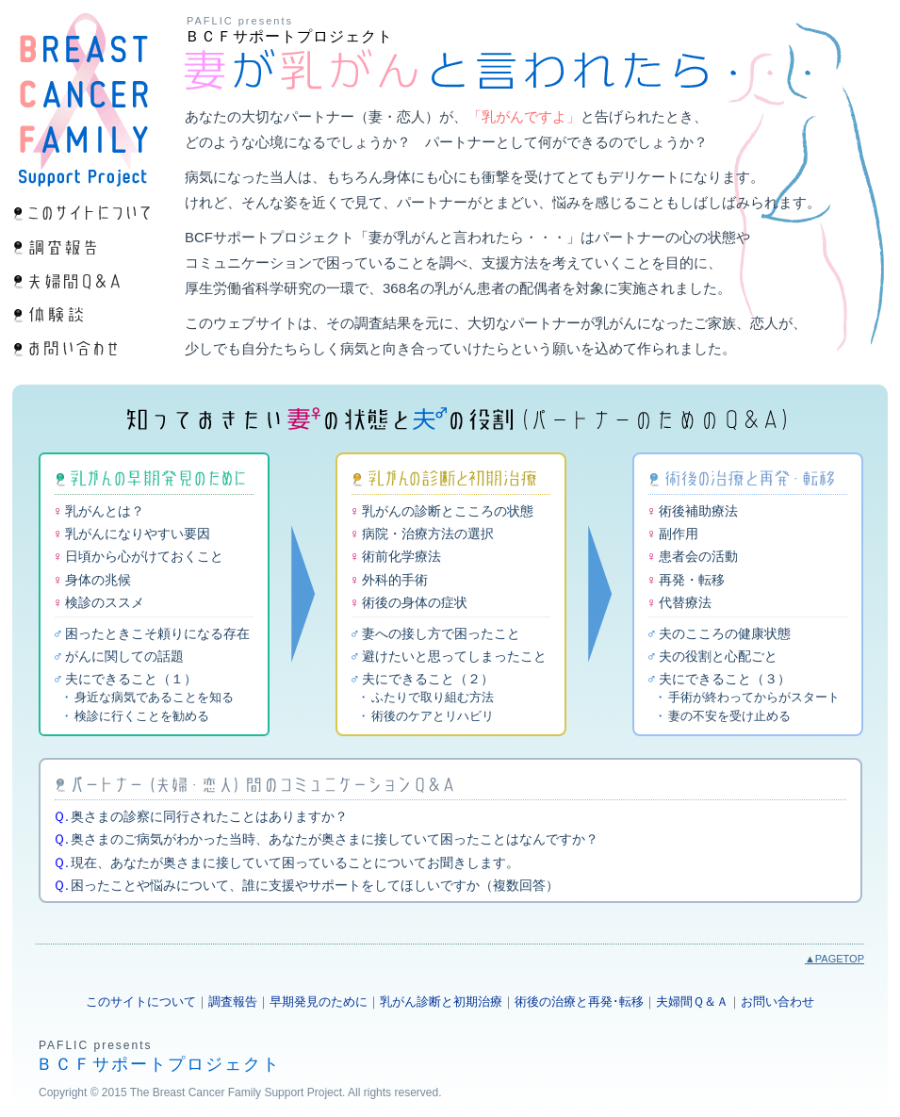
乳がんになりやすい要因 (137, 533)
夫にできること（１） (131, 678)
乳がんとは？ (104, 510)
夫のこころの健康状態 (725, 633)
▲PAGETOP (834, 958)
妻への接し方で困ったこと (441, 633)
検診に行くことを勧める (141, 716)
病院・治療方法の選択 (428, 533)
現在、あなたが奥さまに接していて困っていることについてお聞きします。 (295, 862)
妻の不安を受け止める (729, 716)
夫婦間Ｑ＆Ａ (692, 1001)
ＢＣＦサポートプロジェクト (289, 36)
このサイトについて (141, 1001)
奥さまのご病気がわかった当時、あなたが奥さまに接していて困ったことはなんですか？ (334, 838)
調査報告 (232, 1001)
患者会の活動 (698, 556)
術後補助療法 (698, 510)
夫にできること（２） (428, 678)
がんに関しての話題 (124, 656)
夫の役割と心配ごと (718, 656)
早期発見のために (319, 1001)
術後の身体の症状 (414, 602)
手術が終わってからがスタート (754, 697)
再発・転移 (692, 579)
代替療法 (685, 602)
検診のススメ (104, 602)
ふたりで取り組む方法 (432, 697)
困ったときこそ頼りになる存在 (157, 633)
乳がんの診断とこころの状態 (447, 510)
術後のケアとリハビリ (432, 716)
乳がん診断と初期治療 (441, 1001)
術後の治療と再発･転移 (579, 1001)
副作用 (678, 533)
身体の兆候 (98, 579)
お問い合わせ (777, 1001)
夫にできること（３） (725, 678)
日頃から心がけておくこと (144, 556)
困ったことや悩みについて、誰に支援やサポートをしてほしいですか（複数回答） (315, 885)
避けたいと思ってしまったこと (454, 656)
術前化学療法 (401, 556)
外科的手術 (395, 579)
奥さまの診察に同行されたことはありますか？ (209, 816)
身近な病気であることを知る (154, 697)
